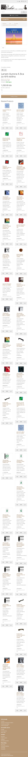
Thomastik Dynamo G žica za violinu (20, 516)
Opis (3, 47)
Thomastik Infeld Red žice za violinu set (6, 374)
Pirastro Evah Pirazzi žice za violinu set (6, 139)
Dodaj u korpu (14, 96)
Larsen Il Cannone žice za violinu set (21, 285)
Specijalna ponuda (5, 740)
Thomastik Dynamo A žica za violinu (20, 488)
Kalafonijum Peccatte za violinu (20, 255)
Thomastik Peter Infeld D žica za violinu (20, 666)
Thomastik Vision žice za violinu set (20, 198)
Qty (1, 90)
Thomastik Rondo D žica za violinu (21, 575)
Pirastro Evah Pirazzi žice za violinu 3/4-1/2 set (20, 404)
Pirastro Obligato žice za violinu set (7, 167)
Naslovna (4, 23)
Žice (10, 23)
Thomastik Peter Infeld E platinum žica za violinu (21, 315)
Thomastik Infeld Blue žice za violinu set (7, 198)
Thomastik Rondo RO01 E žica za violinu (6, 544)
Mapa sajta (3, 732)
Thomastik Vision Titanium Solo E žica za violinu (7, 345)
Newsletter (3, 749)
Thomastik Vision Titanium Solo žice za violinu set (7, 226)
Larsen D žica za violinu (7, 110)
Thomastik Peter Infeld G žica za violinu (20, 694)
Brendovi (3, 736)
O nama (2, 721)
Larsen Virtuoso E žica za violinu (7, 284)
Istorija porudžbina (5, 746)
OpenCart (8, 754)
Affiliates (3, 739)
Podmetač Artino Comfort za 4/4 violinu (21, 606)
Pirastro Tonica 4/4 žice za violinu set (21, 139)
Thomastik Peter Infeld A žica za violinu (6, 314)
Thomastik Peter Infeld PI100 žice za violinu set (6, 256)
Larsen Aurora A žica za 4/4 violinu (9, 25)
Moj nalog (3, 744)
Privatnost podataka (5, 724)
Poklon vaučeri (4, 737)
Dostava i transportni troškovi (7, 722)
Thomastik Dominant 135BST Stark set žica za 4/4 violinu (6, 667)
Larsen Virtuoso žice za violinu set (21, 226)
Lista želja (3, 747)
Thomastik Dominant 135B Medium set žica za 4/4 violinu (21, 167)
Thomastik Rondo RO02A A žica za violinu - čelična (7, 575)
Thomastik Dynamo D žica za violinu (6, 516)
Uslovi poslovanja (4, 725)
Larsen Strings (7, 79)
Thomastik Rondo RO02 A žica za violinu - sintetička (21, 544)
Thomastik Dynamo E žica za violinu (20, 461)
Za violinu (16, 23)
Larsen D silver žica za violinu (20, 432)
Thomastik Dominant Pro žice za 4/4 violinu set (20, 375)
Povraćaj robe (4, 731)
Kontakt (2, 729)
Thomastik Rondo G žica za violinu (7, 606)
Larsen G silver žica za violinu (20, 110)
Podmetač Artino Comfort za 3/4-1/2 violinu (7, 404)
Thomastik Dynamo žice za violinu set (7, 461)
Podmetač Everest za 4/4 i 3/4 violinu (21, 345)
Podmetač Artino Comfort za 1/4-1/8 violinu (21, 635)
